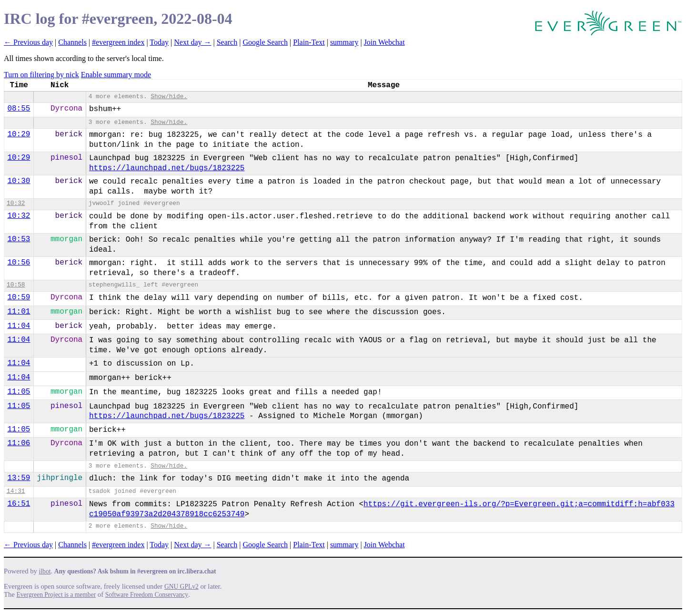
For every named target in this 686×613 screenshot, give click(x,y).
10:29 (18, 134)
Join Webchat (384, 42)
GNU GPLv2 (181, 586)
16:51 (18, 504)
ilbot (45, 571)
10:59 (18, 297)
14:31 (16, 491)
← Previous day (28, 42)
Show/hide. (169, 96)
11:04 (18, 326)
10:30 (18, 181)
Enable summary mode (116, 75)
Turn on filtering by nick (41, 75)
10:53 (18, 239)
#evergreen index (118, 42)
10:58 (16, 284)
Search (227, 42)
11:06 (18, 443)
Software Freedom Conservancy (146, 594)
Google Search (265, 42)
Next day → (192, 42)
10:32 (16, 203)
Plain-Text (308, 42)
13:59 (18, 478)
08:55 (18, 108)
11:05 (18, 392)
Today (159, 42)
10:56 (18, 262)
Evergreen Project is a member (56, 594)
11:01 (18, 311)
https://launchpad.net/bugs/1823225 (166, 168)
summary (344, 42)
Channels (72, 42)
